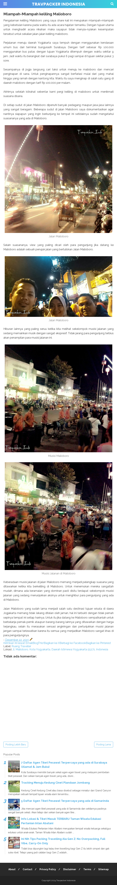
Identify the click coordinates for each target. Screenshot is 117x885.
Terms (87, 869)
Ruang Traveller (21, 646)
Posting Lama (103, 744)
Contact (27, 869)
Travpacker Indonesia (58, 4)
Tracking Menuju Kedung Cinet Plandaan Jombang (55, 782)
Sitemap (103, 869)
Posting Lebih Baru (16, 744)
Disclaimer (69, 869)
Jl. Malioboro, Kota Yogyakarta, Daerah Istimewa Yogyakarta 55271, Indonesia (60, 649)
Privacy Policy (48, 869)
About (11, 869)
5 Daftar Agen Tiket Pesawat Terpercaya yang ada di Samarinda (65, 800)
